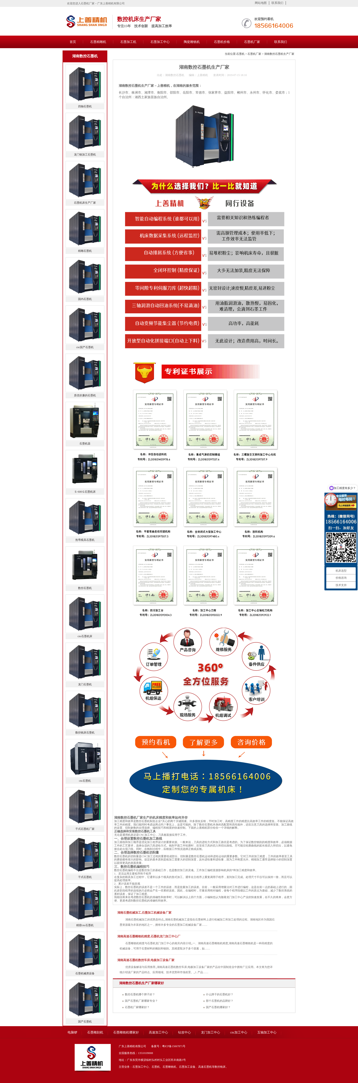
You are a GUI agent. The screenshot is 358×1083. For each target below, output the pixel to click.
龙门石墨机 (85, 684)
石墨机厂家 (252, 42)
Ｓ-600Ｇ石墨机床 (85, 491)
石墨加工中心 (160, 42)
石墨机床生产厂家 (85, 202)
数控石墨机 (121, 870)
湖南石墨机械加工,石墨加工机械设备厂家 (144, 912)
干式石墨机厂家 (85, 829)
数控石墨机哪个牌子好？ (140, 994)
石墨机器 (84, 443)
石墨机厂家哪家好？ (137, 1007)
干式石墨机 (85, 877)
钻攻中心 (184, 1032)
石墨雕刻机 (95, 1032)
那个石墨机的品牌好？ (219, 1000)
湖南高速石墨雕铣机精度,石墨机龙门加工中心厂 (148, 936)
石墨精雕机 (98, 42)
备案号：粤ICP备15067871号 (168, 1046)
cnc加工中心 (238, 1032)
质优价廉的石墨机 (85, 395)
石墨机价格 (222, 42)
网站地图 (261, 3)
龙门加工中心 (234, 897)
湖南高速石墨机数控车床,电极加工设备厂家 (145, 960)
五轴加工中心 (266, 1032)
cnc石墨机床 (85, 636)
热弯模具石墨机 (85, 540)
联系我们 (277, 3)
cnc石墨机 (85, 780)
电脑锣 (72, 1032)
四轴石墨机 (85, 106)
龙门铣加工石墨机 (85, 154)
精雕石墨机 (85, 250)
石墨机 (240, 53)
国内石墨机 (85, 299)
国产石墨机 (85, 1021)
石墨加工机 (128, 42)
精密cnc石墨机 (85, 925)
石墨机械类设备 (85, 973)
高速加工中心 (158, 1032)
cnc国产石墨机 (85, 347)
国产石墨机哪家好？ (218, 1007)
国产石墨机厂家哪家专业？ (141, 1000)
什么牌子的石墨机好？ (219, 994)
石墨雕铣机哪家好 (126, 1032)
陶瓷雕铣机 (192, 42)
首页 (73, 42)
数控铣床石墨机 (85, 732)
